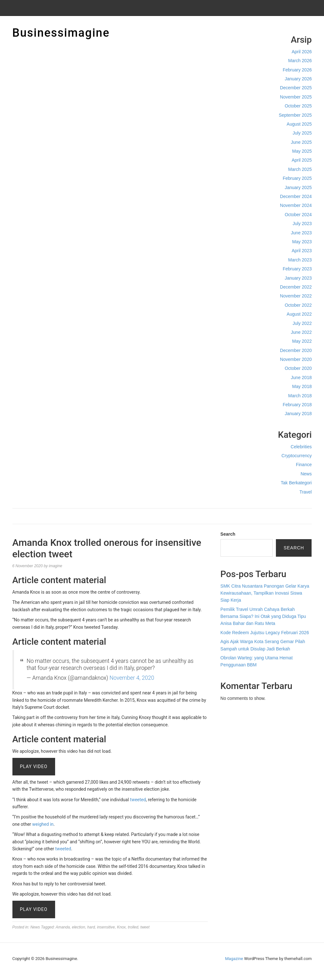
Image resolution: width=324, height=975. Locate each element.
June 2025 (301, 142)
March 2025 (300, 169)
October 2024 (298, 214)
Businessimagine (61, 33)
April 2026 (302, 51)
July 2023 (302, 223)
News (306, 473)
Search (227, 534)
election (78, 927)
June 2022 (301, 332)
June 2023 (301, 232)
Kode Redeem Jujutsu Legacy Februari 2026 (264, 632)
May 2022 (302, 341)
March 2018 (300, 395)
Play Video (33, 766)
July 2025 (302, 133)
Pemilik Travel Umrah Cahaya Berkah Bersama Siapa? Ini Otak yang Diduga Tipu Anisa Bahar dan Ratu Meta (263, 616)
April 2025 (302, 160)
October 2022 (298, 305)
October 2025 (298, 105)
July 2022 (302, 323)
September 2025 (295, 115)
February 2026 (297, 69)
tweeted (138, 799)
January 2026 (298, 78)
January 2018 (298, 413)
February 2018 (297, 404)
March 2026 (300, 60)
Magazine (234, 958)
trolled (133, 927)
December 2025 (296, 87)
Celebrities (301, 446)
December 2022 (296, 287)
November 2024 (296, 205)
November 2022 (296, 295)
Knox (121, 927)
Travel (305, 492)
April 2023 (302, 250)
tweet (145, 927)
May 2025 (302, 151)
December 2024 (296, 196)
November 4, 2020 (132, 678)
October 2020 (298, 368)
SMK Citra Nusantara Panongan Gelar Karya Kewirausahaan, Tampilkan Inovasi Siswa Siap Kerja (264, 593)
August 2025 (299, 124)
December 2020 (296, 350)
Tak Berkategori (296, 482)
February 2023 (297, 268)
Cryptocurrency (297, 455)
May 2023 (302, 241)
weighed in (43, 824)
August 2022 (299, 314)
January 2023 (298, 278)
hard (91, 927)
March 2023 (300, 259)
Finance (304, 464)
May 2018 (302, 386)
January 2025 (298, 187)
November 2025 (296, 96)
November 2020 (296, 359)
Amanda (62, 927)
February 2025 (297, 178)
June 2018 (301, 377)
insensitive (106, 927)
